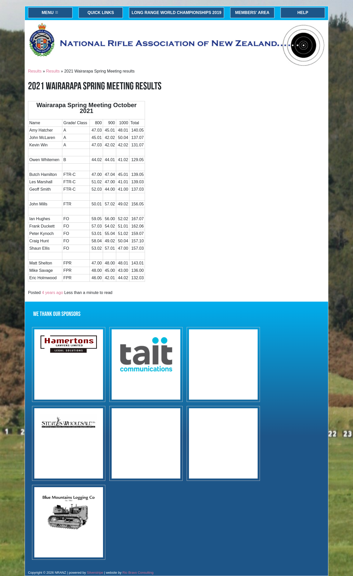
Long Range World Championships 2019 (177, 12)
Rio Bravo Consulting (137, 572)
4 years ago (52, 292)
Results (34, 71)
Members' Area (252, 12)
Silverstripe (95, 572)
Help (302, 12)
